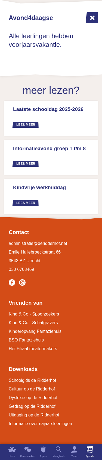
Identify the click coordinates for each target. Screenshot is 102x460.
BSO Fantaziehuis (26, 340)
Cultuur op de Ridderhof (32, 389)
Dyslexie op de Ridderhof (33, 397)
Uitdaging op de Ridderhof (34, 415)
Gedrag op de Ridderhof (32, 406)
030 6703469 (21, 269)
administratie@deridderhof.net (38, 243)
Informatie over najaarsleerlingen (40, 423)
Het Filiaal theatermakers (33, 348)
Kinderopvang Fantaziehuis (35, 331)
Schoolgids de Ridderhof (32, 380)
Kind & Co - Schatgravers (33, 322)
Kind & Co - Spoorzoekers (34, 314)
